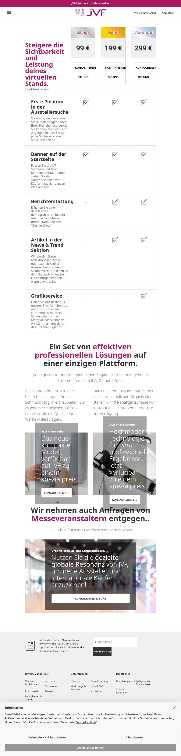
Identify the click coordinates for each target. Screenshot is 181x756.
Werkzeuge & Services (78, 687)
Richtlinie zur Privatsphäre (143, 682)
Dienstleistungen (100, 681)
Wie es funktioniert (145, 13)
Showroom (51, 686)
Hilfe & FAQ (97, 686)
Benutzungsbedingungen (126, 681)
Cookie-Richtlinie (86, 727)
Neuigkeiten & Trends (33, 698)
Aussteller (50, 681)
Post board (31, 691)
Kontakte (95, 691)
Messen (49, 691)
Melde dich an (102, 651)
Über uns (76, 681)
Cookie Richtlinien (122, 691)
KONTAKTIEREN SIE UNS (83, 69)
